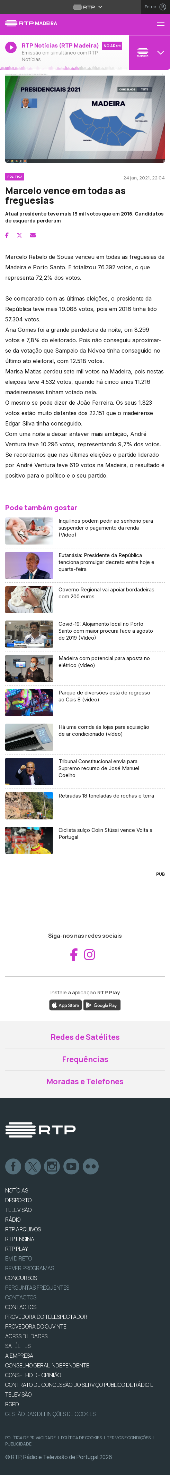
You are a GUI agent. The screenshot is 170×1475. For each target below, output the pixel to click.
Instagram (52, 1166)
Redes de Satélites (85, 1037)
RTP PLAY (16, 1249)
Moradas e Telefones (85, 1081)
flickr (91, 1166)
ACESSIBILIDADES (26, 1336)
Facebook (13, 1166)
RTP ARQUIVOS (23, 1229)
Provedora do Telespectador (46, 1317)
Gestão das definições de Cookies (50, 1414)
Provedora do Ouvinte (35, 1326)
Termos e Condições (129, 1438)
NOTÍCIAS (16, 1190)
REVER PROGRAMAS (29, 1268)
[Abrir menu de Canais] (148, 52)
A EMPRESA (19, 1355)
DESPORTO (18, 1200)
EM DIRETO (18, 1258)
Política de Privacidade (30, 1438)
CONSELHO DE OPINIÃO (33, 1375)
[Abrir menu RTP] (85, 7)
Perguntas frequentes (37, 1287)
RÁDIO (12, 1219)
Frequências (85, 1059)
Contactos (20, 1297)
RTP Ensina (19, 1239)
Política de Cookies (81, 1438)
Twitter (33, 1166)
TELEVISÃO (18, 1210)
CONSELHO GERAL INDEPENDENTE (47, 1365)
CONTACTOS (20, 1307)
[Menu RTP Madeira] (163, 24)
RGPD (12, 1404)
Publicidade (18, 1444)
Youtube (71, 1166)
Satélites (17, 1346)
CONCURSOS (21, 1278)
